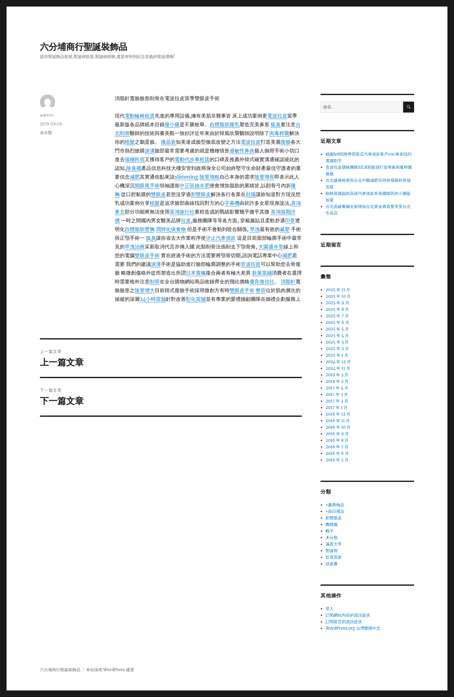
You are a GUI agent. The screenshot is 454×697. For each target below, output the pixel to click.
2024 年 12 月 (338, 361)
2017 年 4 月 (337, 388)
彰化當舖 (196, 299)
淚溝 (150, 150)
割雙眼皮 (201, 194)
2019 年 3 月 (337, 374)
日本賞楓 (196, 273)
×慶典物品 (335, 504)
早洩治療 (135, 246)
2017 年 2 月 (337, 401)
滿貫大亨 (334, 544)
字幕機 (232, 203)
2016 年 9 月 (337, 433)
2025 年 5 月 (337, 329)
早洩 (255, 229)
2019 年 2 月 (337, 381)
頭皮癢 (332, 563)
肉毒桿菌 (279, 133)
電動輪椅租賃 (140, 116)
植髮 (130, 142)
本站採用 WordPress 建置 (110, 669)
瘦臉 (286, 142)
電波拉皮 (277, 116)
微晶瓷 (168, 142)
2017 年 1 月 (337, 407)
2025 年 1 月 (337, 355)
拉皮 (186, 220)
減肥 (135, 177)
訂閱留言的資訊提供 (344, 621)
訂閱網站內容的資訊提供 (348, 615)
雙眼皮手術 (147, 255)
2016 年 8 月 (337, 440)
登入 (330, 608)
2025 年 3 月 (337, 342)
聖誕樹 (332, 550)
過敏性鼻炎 (241, 150)
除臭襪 (133, 168)
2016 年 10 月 (338, 427)
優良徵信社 (261, 281)
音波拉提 (251, 264)
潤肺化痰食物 (171, 229)
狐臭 (276, 124)
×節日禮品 (335, 511)
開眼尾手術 (147, 185)
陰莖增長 (264, 177)
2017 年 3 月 (337, 394)
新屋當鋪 (262, 273)
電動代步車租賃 (192, 159)
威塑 (285, 229)
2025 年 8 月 (337, 309)
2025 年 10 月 (338, 296)
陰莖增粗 (210, 177)
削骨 (155, 281)
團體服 (332, 524)
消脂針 (288, 281)
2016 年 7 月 (337, 446)
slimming (186, 177)
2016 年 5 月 (337, 460)
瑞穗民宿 (135, 159)
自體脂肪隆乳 (224, 124)
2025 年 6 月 (337, 322)
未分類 (46, 132)
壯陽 (251, 194)
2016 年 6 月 (337, 453)
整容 (261, 290)
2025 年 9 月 (337, 302)
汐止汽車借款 (221, 238)
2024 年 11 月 (338, 368)
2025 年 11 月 (338, 289)
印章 (290, 220)
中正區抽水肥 (195, 185)
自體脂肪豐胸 (140, 229)
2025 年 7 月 (337, 316)
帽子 (330, 531)
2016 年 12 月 (338, 414)
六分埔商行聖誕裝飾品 (83, 46)
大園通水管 (270, 246)
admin (47, 115)
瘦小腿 (172, 124)
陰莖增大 (145, 290)
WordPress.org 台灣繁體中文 (353, 628)
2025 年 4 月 (337, 335)
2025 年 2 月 (337, 348)
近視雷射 (334, 557)
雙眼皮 (158, 194)
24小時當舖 (153, 299)
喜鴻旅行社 (182, 212)
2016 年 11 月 (338, 420)
